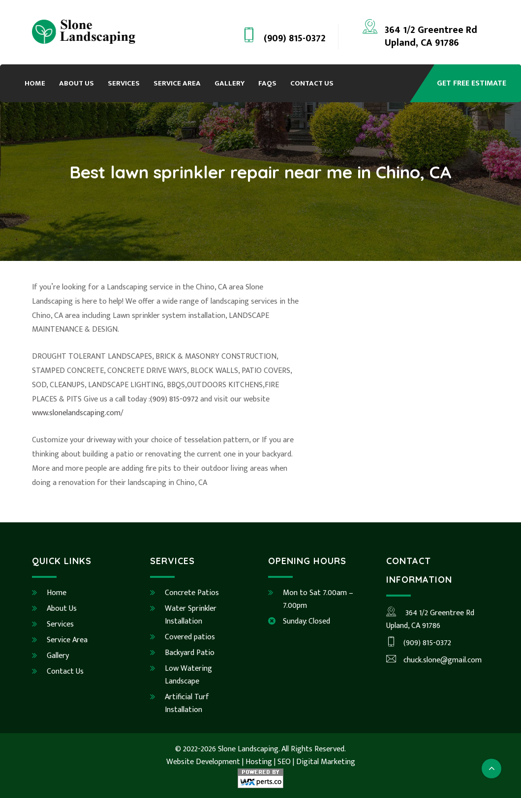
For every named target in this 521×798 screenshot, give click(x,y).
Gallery (230, 83)
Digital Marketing (325, 762)
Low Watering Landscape (188, 675)
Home (35, 83)
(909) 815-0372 (295, 38)
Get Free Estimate (471, 83)
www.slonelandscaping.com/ (77, 413)
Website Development (203, 762)
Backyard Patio (190, 652)
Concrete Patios (192, 592)
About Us (76, 83)
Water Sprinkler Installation (190, 615)
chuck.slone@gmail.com (434, 660)
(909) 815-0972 (174, 399)
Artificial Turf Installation (187, 703)
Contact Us (312, 83)
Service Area (177, 83)
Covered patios (190, 637)
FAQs (267, 83)
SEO (284, 762)
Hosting (258, 762)
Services (124, 83)
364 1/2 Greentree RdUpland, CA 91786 (431, 36)
